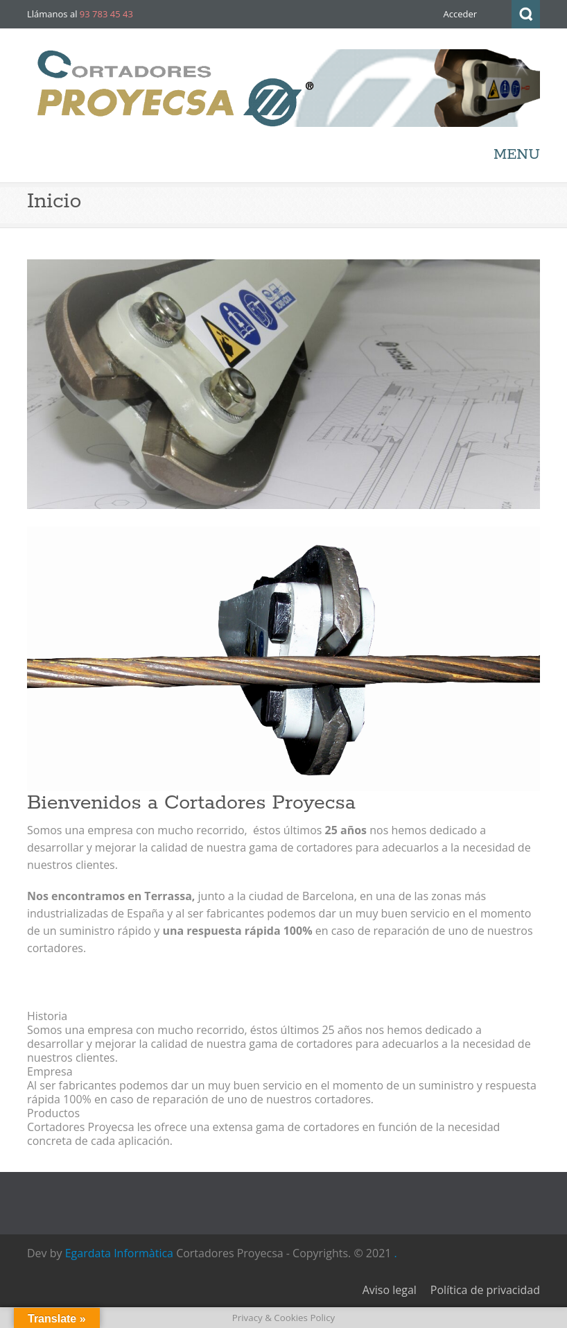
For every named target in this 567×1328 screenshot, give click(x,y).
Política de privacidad (485, 1289)
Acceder (460, 14)
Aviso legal (390, 1289)
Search (526, 14)
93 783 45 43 (106, 14)
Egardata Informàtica (119, 1253)
